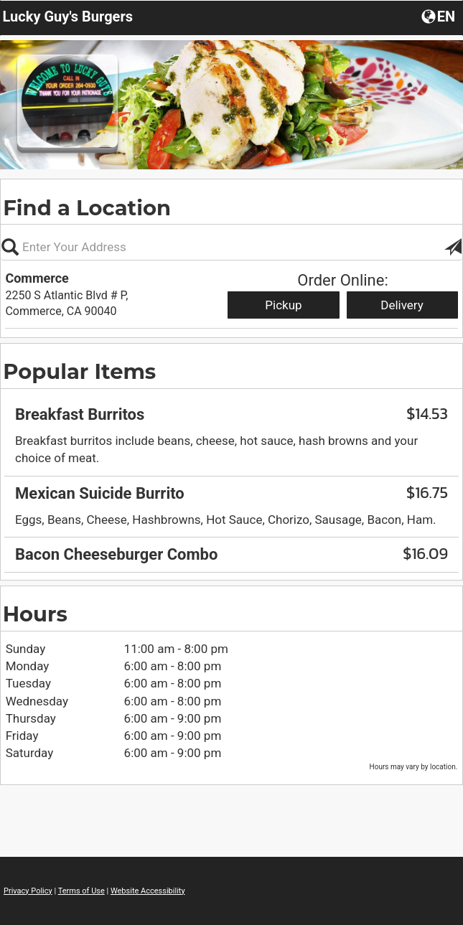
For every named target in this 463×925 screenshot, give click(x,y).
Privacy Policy (28, 891)
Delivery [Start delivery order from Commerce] (402, 305)
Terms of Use (81, 891)
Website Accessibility (148, 891)
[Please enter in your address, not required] (231, 246)
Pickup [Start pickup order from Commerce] (283, 305)
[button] (439, 15)
